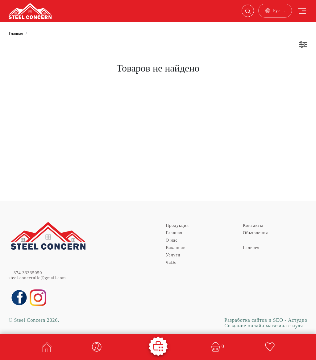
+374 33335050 (26, 273)
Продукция (177, 225)
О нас (171, 240)
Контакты (253, 225)
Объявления (255, 233)
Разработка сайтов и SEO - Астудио (265, 320)
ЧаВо (171, 262)
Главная (16, 33)
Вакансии (176, 247)
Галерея (251, 247)
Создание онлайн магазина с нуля (263, 325)
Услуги (173, 255)
